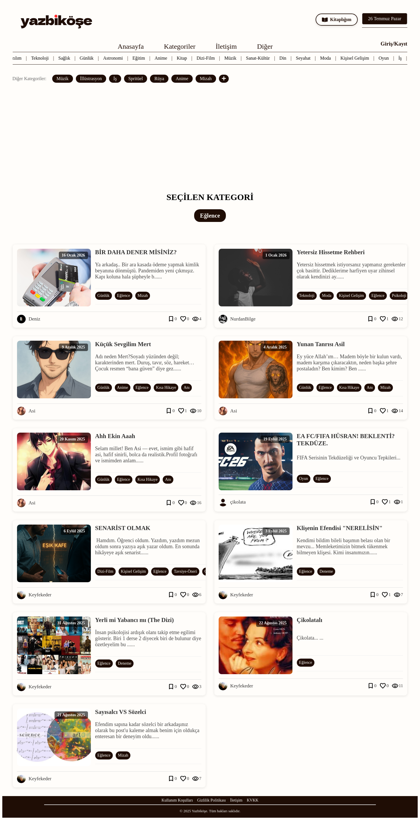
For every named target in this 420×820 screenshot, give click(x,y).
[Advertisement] (210, 137)
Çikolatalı (309, 620)
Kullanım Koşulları (177, 800)
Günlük (88, 58)
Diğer (265, 46)
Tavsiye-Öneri (185, 571)
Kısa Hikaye (166, 387)
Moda (326, 58)
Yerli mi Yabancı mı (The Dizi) (134, 620)
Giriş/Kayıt (393, 44)
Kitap (183, 58)
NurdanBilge (243, 319)
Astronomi (114, 58)
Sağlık (65, 58)
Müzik (232, 58)
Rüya (159, 78)
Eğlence (123, 295)
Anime (162, 58)
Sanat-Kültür (259, 58)
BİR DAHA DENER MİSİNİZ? (136, 252)
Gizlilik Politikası (211, 800)
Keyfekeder (40, 594)
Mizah (206, 78)
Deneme (326, 571)
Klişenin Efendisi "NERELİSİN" (340, 528)
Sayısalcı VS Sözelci (120, 711)
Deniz (34, 319)
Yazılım (15, 58)
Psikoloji (399, 295)
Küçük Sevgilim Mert (123, 344)
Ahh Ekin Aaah (115, 436)
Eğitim (140, 58)
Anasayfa (131, 46)
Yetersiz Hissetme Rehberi (331, 252)
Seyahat (304, 58)
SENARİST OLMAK (123, 528)
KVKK (252, 800)
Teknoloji (41, 58)
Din (284, 58)
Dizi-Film (207, 58)
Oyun (385, 58)
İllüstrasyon (91, 78)
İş (401, 58)
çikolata (238, 502)
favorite (183, 319)
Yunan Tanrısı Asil (321, 344)
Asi (32, 411)
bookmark (171, 319)
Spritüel (135, 78)
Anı (186, 387)
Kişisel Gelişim (356, 58)
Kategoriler (179, 46)
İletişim (226, 46)
